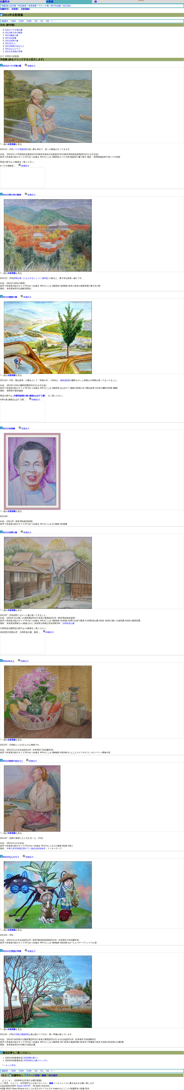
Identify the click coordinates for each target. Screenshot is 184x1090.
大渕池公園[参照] (21, 1034)
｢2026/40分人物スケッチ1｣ (35, 1060)
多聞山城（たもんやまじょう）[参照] (30, 278)
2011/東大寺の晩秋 (13, 33)
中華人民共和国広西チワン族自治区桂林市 (26, 848)
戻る (4, 1075)
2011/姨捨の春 (11, 35)
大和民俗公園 (68, 623)
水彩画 (49, 1)
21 (42, 21)
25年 (14, 21)
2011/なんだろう (12, 49)
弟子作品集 (56, 6)
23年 (29, 21)
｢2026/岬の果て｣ (30, 1058)
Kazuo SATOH (23, 1086)
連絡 (44, 1075)
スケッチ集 (44, 6)
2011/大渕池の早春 (13, 51)
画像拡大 (30, 66)
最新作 (5, 21)
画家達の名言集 (9, 6)
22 (36, 21)
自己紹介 (67, 6)
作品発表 (22, 6)
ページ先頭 (33, 1075)
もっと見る (10, 1065)
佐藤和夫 (5, 1)
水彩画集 (32, 6)
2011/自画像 (10, 38)
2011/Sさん (10, 43)
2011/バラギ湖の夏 (13, 30)
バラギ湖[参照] (20, 149)
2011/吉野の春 (11, 41)
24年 (22, 21)
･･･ (54, 21)
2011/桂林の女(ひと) (14, 46)
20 (48, 21)
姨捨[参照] (65, 380)
